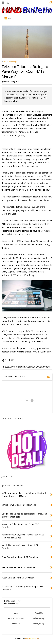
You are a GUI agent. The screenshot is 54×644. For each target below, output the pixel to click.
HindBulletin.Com (32, 638)
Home (3, 62)
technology (12, 62)
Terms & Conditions (15, 618)
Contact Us (15, 623)
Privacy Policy (38, 623)
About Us (38, 613)
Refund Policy (38, 618)
